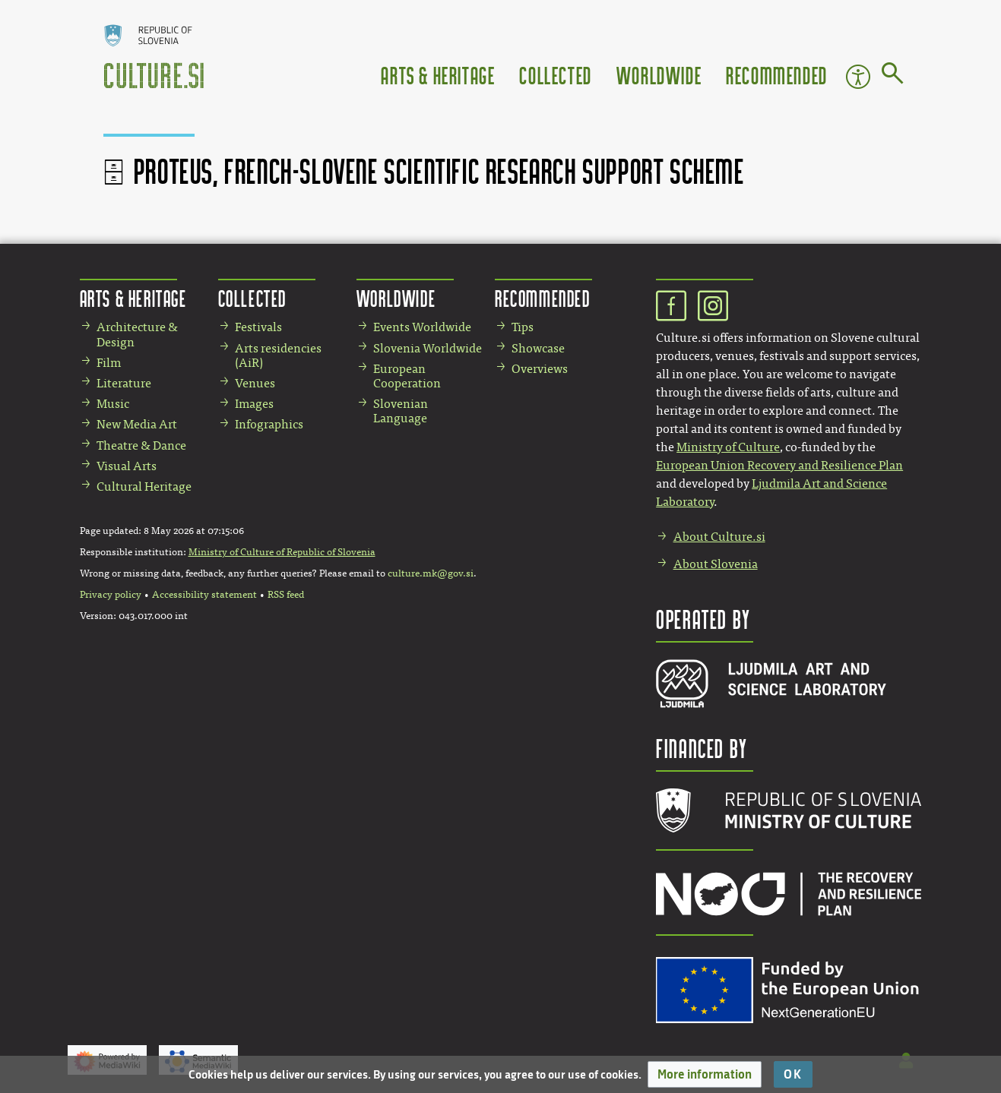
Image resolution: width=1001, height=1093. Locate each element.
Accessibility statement (204, 595)
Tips (523, 327)
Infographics (269, 424)
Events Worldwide (422, 327)
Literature (124, 383)
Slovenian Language (400, 410)
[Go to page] (893, 76)
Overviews (540, 369)
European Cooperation (407, 376)
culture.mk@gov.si (431, 573)
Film (109, 362)
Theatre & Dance (141, 445)
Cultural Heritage (144, 486)
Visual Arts (127, 466)
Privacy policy (110, 595)
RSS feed (286, 595)
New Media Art (137, 424)
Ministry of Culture (728, 447)
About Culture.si (719, 536)
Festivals (258, 327)
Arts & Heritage (438, 75)
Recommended (777, 75)
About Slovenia (715, 564)
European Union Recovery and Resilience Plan (779, 465)
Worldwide (659, 75)
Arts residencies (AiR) (278, 355)
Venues (255, 383)
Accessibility (858, 77)
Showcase (538, 348)
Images (254, 403)
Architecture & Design (137, 334)
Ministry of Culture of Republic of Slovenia (281, 552)
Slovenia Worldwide (427, 348)
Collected (555, 75)
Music (113, 403)
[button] (705, 1074)
